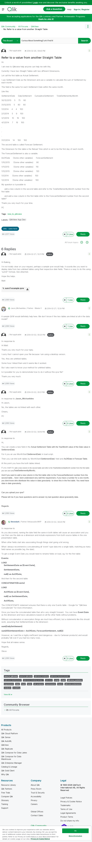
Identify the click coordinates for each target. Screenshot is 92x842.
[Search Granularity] (11, 40)
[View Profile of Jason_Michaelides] (18, 308)
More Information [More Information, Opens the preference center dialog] (75, 836)
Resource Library (8, 785)
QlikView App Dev (17, 220)
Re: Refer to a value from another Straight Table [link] (25, 29)
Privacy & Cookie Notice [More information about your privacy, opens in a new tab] (40, 839)
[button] (89, 50)
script (57, 680)
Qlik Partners (6, 789)
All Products (6, 729)
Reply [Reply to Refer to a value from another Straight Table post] (83, 234)
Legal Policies (66, 797)
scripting (16, 688)
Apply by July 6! (46, 19)
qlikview (49, 680)
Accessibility (36, 796)
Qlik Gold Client (7, 770)
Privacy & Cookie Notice (71, 801)
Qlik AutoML (6, 741)
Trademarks (65, 805)
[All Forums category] (5, 710)
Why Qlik (5, 774)
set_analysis (38, 684)
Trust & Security (38, 792)
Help (69, 9)
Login (35, 2)
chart (63, 680)
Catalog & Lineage (9, 767)
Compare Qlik (7, 796)
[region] (45, 834)
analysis (7, 688)
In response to (8, 341)
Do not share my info (70, 820)
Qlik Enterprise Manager (11, 763)
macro (60, 684)
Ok (75, 831)
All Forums (23, 26)
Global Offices (37, 811)
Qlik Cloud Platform (9, 733)
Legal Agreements (68, 813)
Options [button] (88, 26)
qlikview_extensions (73, 684)
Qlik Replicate (7, 749)
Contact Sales (37, 815)
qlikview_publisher (75, 680)
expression (8, 684)
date (17, 684)
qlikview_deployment (12, 680)
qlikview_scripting (41, 676)
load (23, 684)
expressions (50, 684)
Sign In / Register (82, 9)
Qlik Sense (5, 737)
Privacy (34, 800)
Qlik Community (8, 26)
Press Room (36, 789)
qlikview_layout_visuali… (60, 676)
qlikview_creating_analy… (33, 680)
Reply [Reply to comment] (83, 300)
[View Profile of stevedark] (15, 522)
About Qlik (35, 785)
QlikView (35, 26)
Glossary (5, 800)
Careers (34, 804)
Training (4, 804)
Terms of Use (66, 809)
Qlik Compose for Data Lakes (14, 752)
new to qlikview (26, 676)
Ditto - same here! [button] (10, 229)
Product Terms (66, 817)
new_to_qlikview (14, 214)
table (30, 684)
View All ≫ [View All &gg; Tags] (8, 694)
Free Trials (5, 792)
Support (4, 808)
